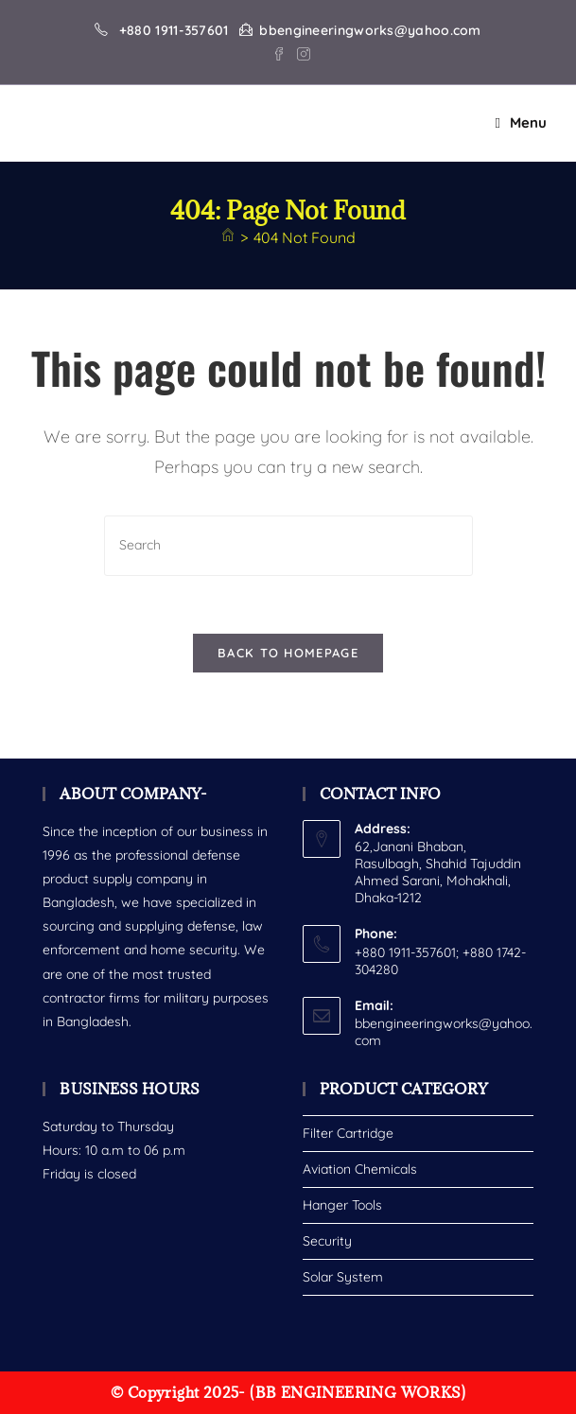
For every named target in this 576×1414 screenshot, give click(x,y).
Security (327, 1240)
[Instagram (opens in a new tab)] (300, 52)
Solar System (343, 1276)
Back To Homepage (288, 652)
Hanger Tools (342, 1204)
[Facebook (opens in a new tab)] (279, 52)
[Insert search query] (288, 545)
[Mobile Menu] (521, 122)
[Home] (228, 237)
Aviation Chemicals (360, 1169)
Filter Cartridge (348, 1133)
